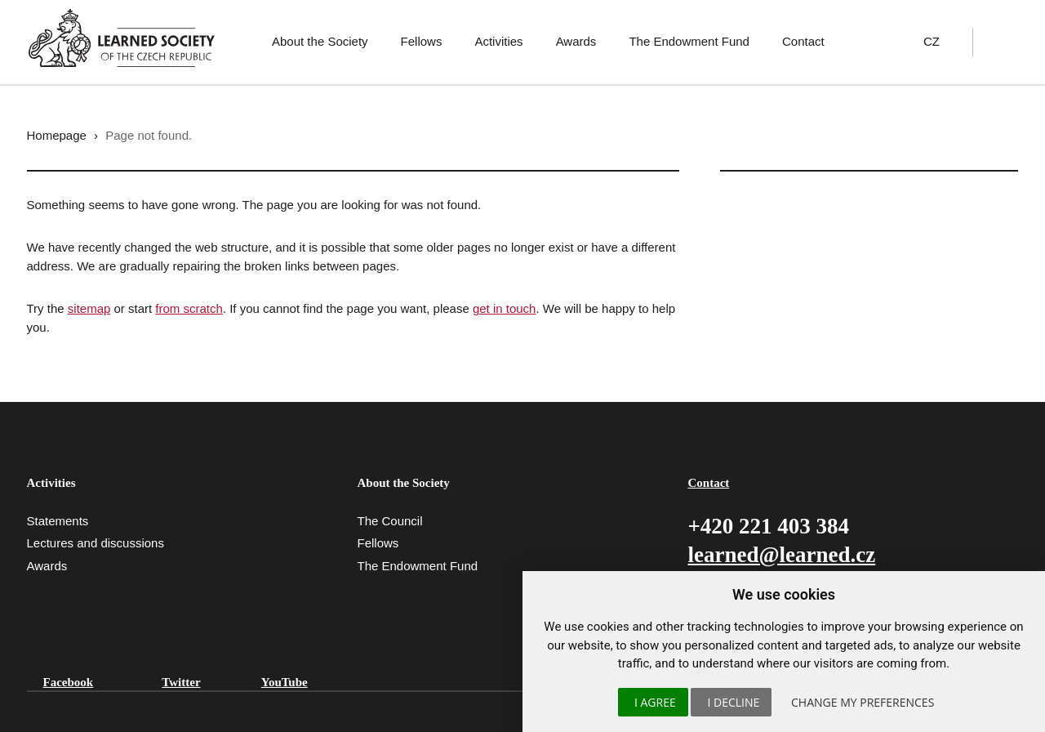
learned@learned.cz (781, 554)
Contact (803, 41)
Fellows (421, 41)
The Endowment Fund (689, 41)
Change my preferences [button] (862, 702)
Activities (498, 41)
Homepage (57, 135)
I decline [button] (733, 702)
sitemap (89, 308)
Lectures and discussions (95, 543)
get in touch (504, 308)
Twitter (181, 682)
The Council (389, 521)
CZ (931, 41)
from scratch (189, 308)
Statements (58, 521)
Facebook (68, 682)
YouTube (284, 682)
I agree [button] (655, 702)
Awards (576, 41)
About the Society (320, 41)
